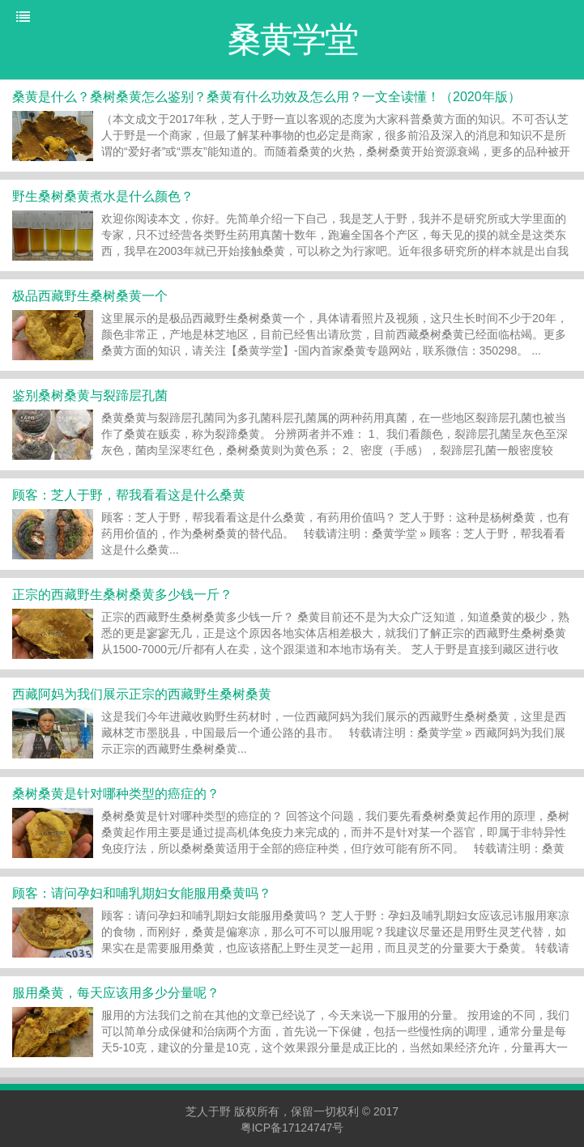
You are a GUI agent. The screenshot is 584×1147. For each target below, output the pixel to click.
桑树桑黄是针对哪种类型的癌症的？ (116, 794)
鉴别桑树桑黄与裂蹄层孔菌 (90, 395)
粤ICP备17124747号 (292, 1127)
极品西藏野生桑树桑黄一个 (90, 296)
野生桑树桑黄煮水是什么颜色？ (103, 196)
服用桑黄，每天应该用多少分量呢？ (116, 993)
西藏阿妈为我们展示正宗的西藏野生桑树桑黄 (141, 694)
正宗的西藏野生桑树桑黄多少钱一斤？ (122, 594)
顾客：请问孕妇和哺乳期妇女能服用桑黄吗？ (141, 893)
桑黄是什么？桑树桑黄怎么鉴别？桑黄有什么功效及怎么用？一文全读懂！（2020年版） (266, 97)
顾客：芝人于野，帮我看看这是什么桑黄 (128, 495)
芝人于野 (208, 1111)
